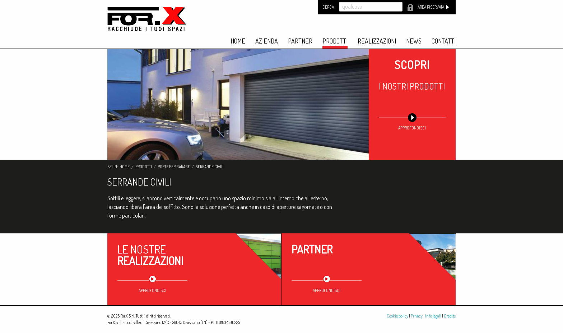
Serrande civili (210, 166)
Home (238, 41)
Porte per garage (174, 166)
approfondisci (412, 128)
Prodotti (335, 41)
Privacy (417, 316)
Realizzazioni (377, 41)
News (414, 41)
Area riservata (431, 7)
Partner (300, 41)
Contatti (444, 41)
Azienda (266, 41)
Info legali (433, 316)
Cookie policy (397, 316)
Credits (450, 316)
